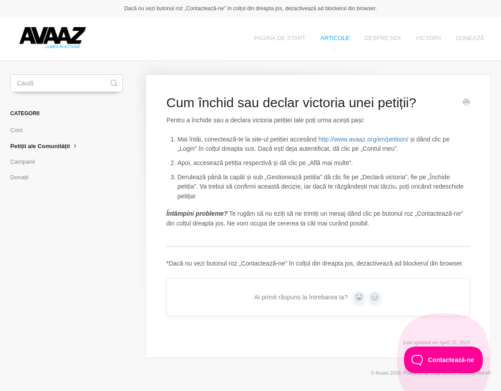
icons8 (484, 372)
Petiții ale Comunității (44, 145)
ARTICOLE (335, 42)
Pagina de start (280, 38)
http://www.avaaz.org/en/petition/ (363, 139)
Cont (16, 130)
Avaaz (382, 372)
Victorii (428, 38)
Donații (19, 177)
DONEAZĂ (470, 38)
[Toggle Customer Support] (443, 360)
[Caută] (66, 83)
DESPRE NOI (382, 38)
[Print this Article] (466, 103)
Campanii (22, 161)
